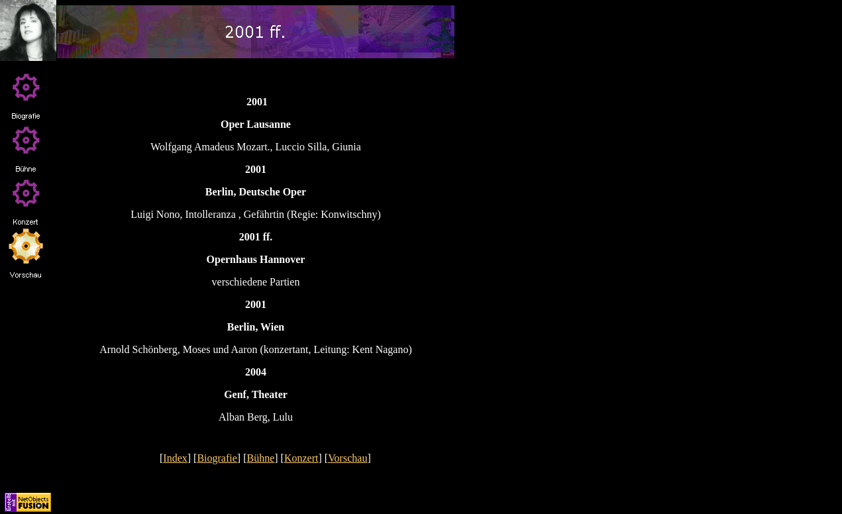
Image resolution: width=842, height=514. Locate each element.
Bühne (261, 458)
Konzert (301, 458)
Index (175, 458)
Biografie (217, 458)
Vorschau (347, 458)
